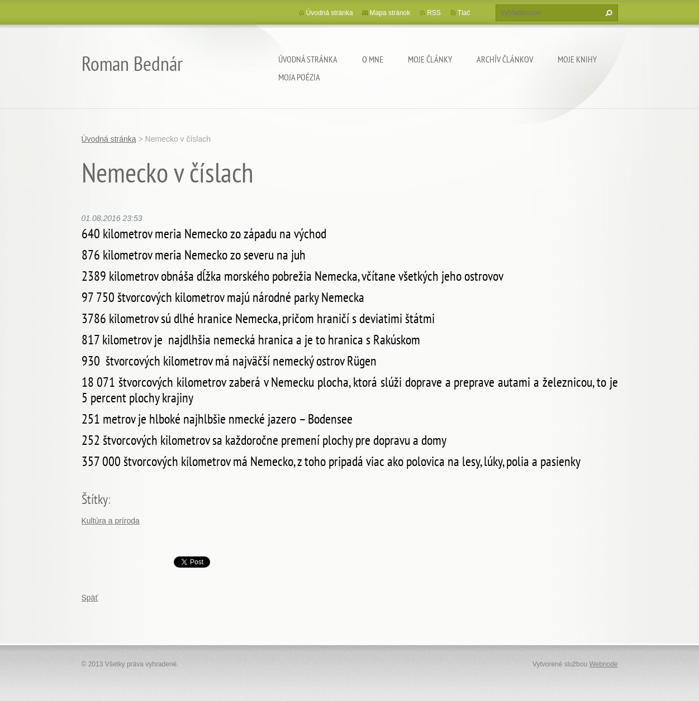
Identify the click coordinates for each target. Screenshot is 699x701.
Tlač (464, 13)
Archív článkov (505, 59)
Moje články (430, 59)
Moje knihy (577, 59)
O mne (372, 59)
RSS (434, 13)
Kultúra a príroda (111, 520)
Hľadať (607, 12)
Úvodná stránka (307, 59)
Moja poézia (299, 77)
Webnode (603, 664)
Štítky (95, 499)
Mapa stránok (390, 13)
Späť (90, 597)
